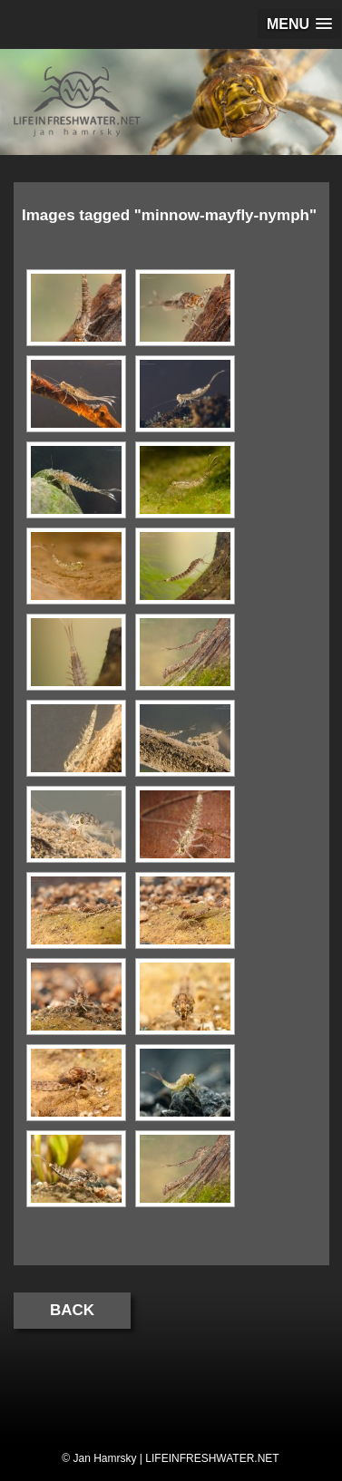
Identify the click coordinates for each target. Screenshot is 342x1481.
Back (72, 1310)
